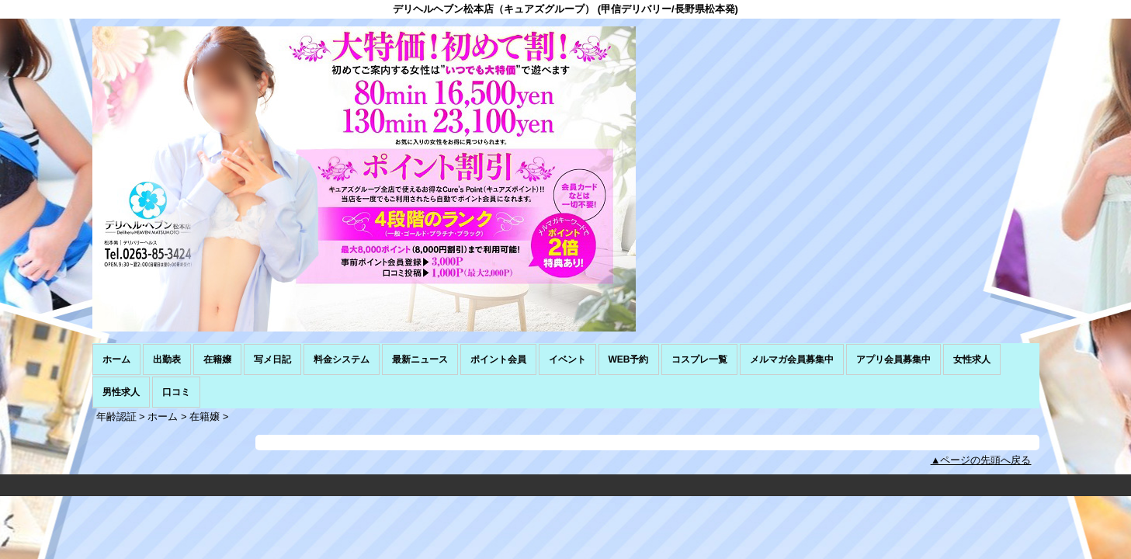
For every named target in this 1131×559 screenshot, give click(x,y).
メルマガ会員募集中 (792, 359)
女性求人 (971, 359)
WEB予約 (629, 359)
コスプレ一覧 (699, 359)
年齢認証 (116, 416)
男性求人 (121, 392)
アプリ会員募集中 (893, 359)
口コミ (176, 392)
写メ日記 (272, 359)
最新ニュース (420, 359)
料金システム (341, 359)
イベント (567, 359)
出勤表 (167, 359)
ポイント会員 (498, 359)
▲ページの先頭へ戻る (981, 460)
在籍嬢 (217, 359)
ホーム (116, 359)
